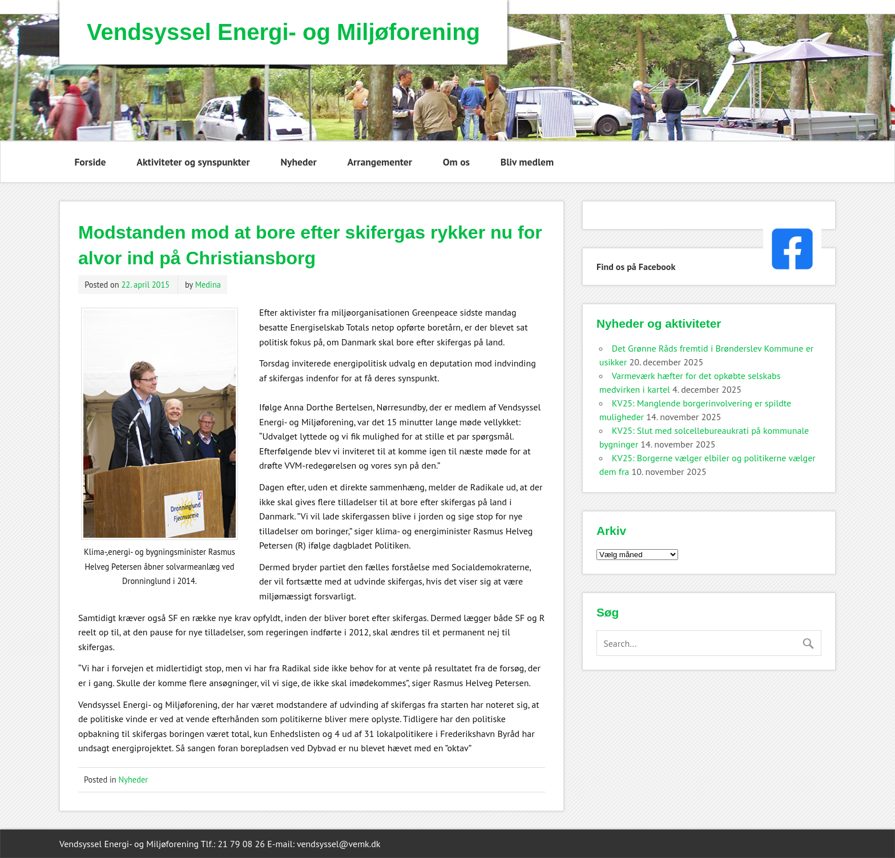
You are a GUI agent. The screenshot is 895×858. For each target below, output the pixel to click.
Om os (456, 161)
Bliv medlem (527, 161)
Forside (90, 161)
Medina (208, 284)
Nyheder (299, 161)
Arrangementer (379, 161)
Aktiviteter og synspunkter (192, 161)
